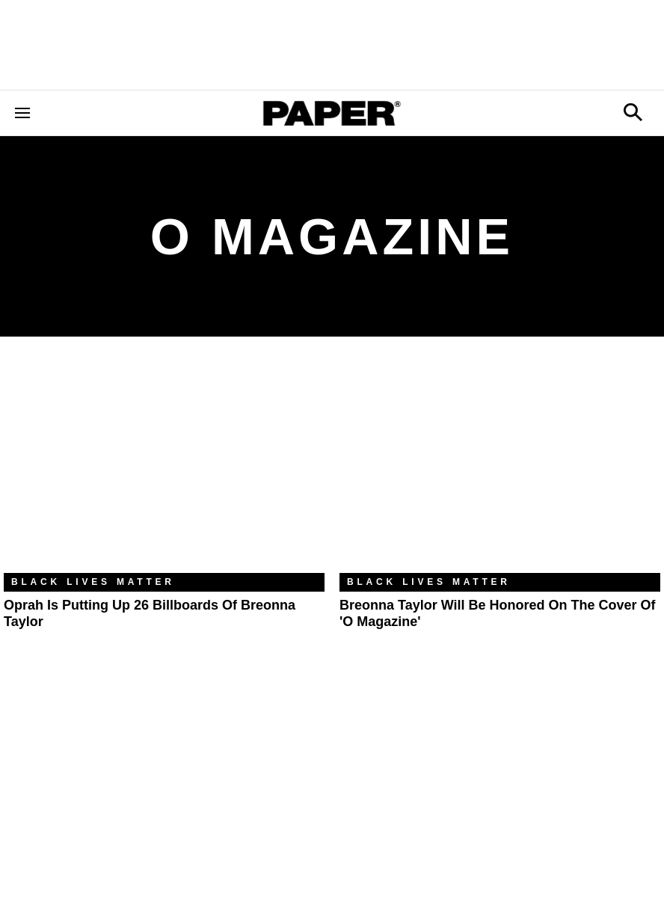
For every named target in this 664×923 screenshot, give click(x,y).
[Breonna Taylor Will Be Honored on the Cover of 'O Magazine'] (499, 466)
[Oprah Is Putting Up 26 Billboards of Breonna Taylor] (164, 466)
